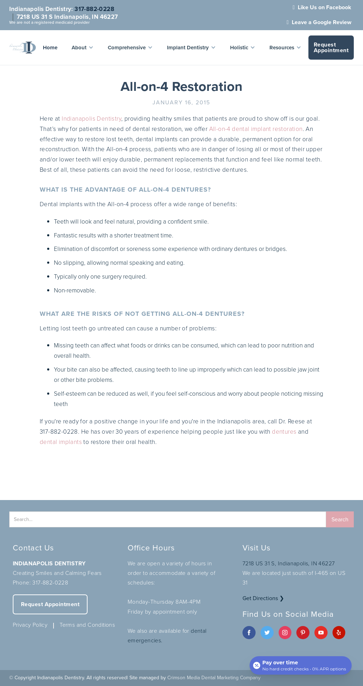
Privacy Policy (30, 625)
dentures (284, 431)
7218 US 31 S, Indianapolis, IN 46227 (288, 563)
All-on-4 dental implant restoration (256, 129)
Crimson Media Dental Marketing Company (214, 677)
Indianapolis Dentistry (91, 118)
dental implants (61, 442)
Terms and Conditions (87, 625)
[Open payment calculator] (301, 665)
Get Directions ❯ (263, 598)
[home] (22, 47)
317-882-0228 (94, 9)
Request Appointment (331, 47)
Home (50, 47)
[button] (83, 48)
